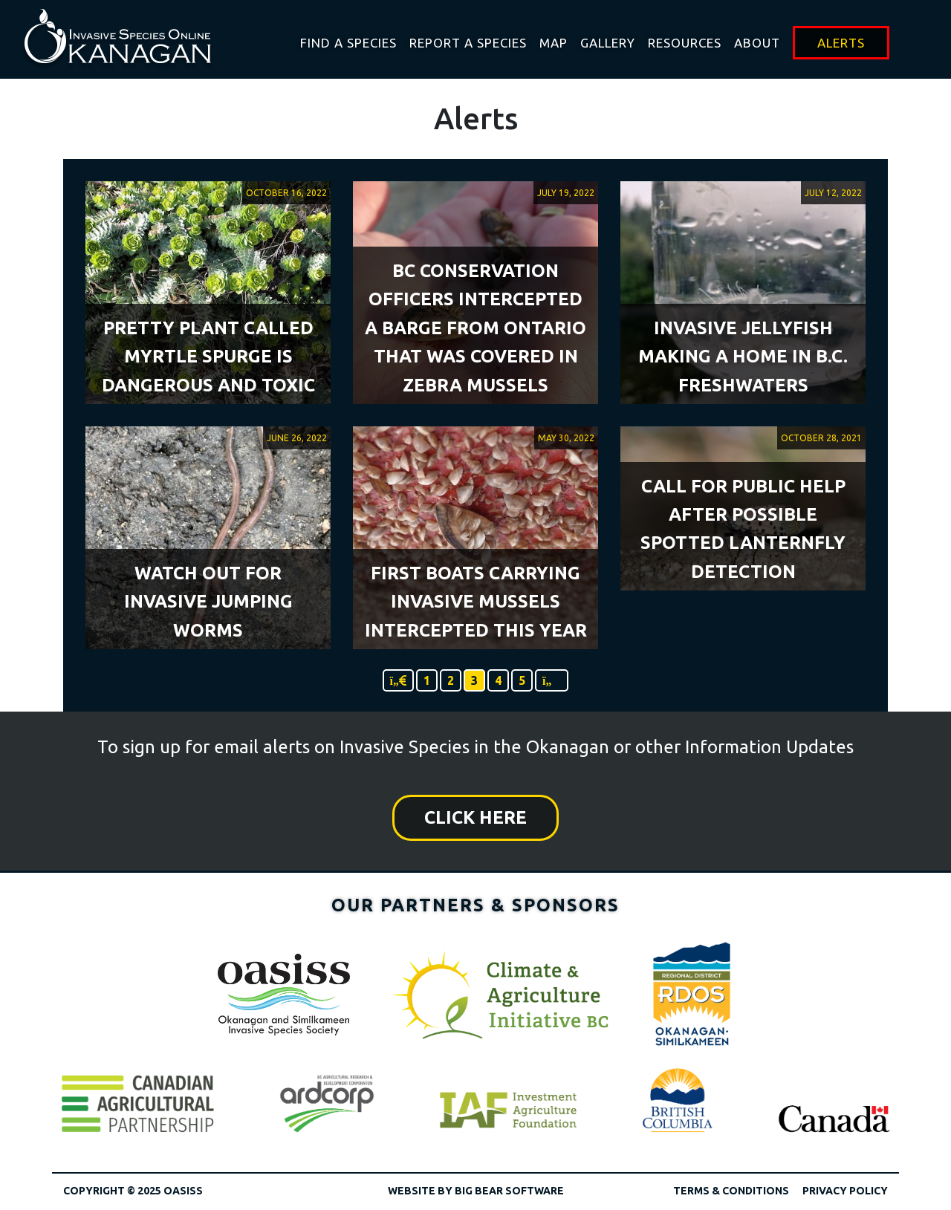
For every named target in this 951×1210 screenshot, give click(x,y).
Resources (684, 43)
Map (553, 43)
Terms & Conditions (731, 1191)
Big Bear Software (509, 1191)
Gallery (607, 43)
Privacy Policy (845, 1191)
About (757, 43)
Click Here (475, 817)
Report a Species (468, 43)
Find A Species (348, 43)
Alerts (841, 43)
